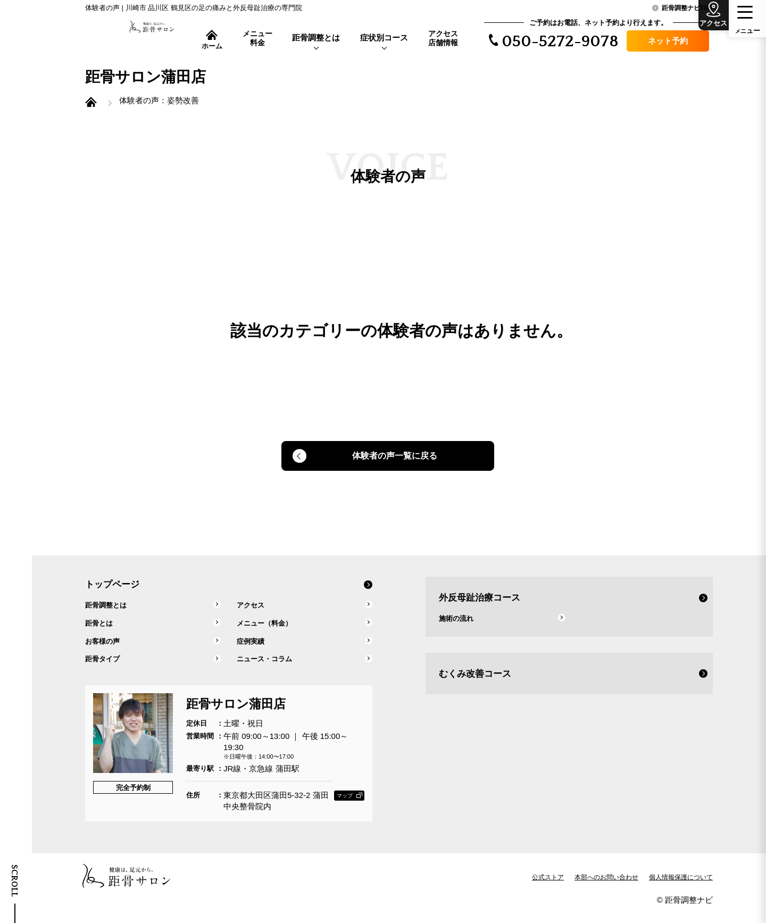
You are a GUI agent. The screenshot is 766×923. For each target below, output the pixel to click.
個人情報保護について (681, 888)
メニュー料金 (257, 38)
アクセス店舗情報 (443, 38)
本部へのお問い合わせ (606, 888)
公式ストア (548, 888)
